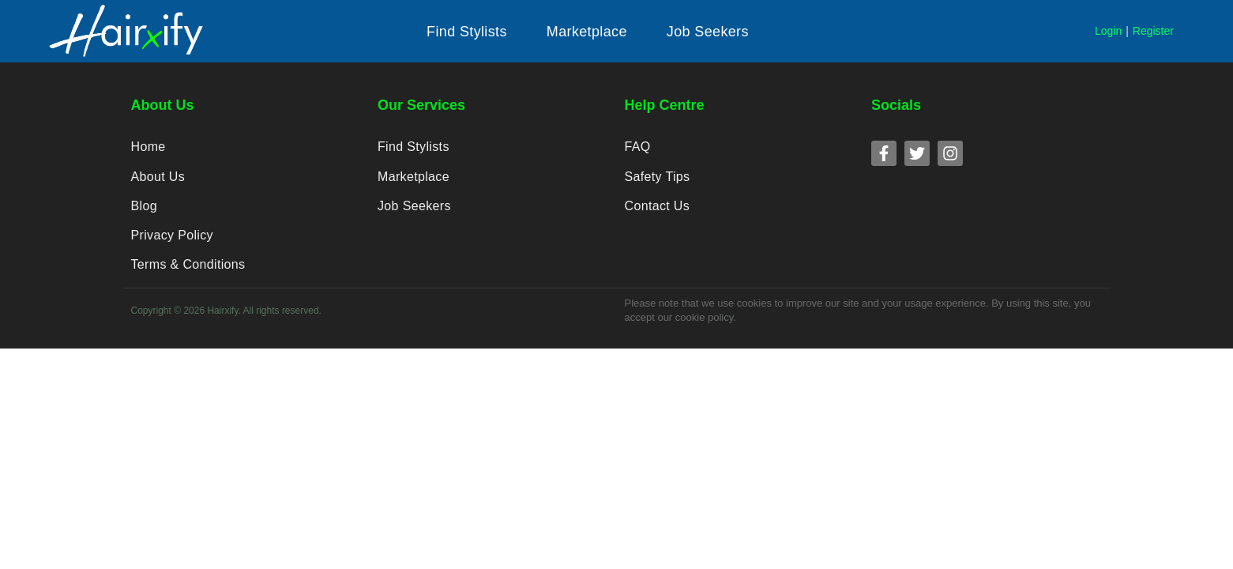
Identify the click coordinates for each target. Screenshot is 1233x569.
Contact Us (657, 207)
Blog (144, 207)
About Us (158, 177)
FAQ (638, 147)
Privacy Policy (172, 237)
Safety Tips (657, 177)
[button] (467, 31)
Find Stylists (413, 147)
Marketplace (413, 177)
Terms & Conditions (188, 267)
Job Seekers (414, 207)
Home (148, 147)
